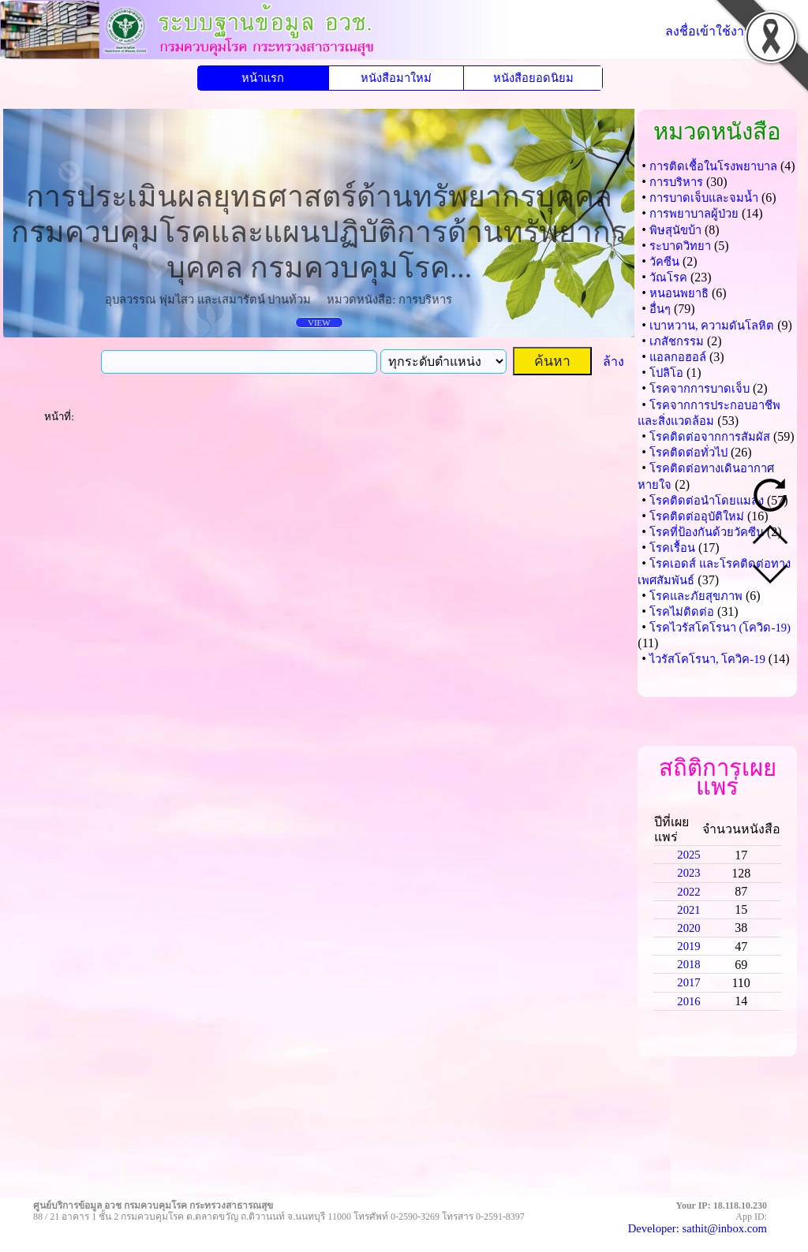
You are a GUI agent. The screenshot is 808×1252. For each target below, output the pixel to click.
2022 (688, 891)
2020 (688, 928)
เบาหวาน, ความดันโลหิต (711, 325)
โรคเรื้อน (672, 548)
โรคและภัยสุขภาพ (696, 596)
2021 (688, 910)
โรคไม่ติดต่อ (681, 612)
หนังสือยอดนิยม (533, 78)
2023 (688, 872)
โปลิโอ (666, 373)
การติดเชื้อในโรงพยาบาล (713, 166)
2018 (688, 964)
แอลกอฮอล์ (677, 357)
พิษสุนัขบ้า (675, 230)
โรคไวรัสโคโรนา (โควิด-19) (720, 627)
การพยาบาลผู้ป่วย (694, 213)
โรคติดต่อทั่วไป (688, 452)
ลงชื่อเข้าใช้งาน (709, 31)
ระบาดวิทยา (680, 246)
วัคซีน (664, 261)
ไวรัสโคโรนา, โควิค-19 (707, 659)
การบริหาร (676, 182)
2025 (688, 854)
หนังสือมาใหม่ (396, 78)
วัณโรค (668, 277)
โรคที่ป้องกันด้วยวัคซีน (706, 532)
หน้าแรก (262, 78)
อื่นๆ (660, 309)
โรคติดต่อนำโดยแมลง (706, 500)
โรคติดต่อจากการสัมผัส (709, 436)
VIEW (319, 322)
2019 (688, 946)
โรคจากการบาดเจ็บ (699, 388)
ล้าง (613, 361)
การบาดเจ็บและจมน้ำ (703, 198)
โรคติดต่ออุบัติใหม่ (696, 516)
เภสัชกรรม (676, 341)
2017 (688, 982)
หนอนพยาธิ (679, 293)
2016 (688, 1001)
